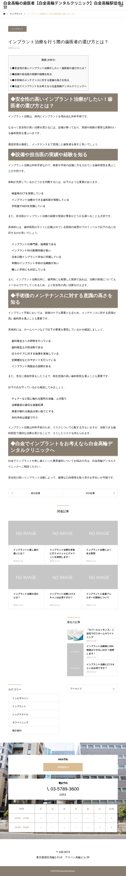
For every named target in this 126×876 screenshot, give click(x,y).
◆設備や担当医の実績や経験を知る (31, 74)
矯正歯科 (16, 730)
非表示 (51, 59)
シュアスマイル (20, 714)
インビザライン (20, 698)
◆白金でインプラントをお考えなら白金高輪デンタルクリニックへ (48, 86)
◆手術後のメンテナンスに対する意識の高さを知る (39, 80)
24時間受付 (63, 767)
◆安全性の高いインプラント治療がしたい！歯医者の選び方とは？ (48, 68)
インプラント (17, 28)
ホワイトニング (20, 722)
